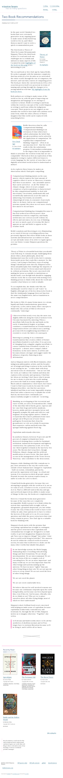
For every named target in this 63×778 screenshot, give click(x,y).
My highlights (44, 65)
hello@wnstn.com (8, 768)
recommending (54, 6)
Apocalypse (7, 677)
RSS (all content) (34, 763)
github (44, 763)
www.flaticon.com (16, 773)
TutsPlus (8, 773)
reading (45, 6)
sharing (45, 9)
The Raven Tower (47, 677)
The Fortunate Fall (28, 677)
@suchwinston (52, 763)
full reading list (51, 733)
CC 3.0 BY (27, 773)
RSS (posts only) (22, 763)
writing (54, 9)
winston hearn (10, 6)
